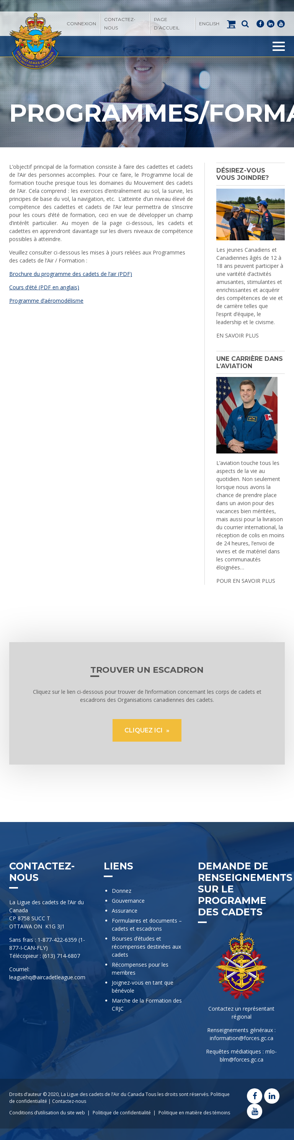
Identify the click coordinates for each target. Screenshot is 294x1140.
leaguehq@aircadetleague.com (47, 977)
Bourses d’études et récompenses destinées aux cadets (146, 946)
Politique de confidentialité (122, 1112)
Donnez (121, 890)
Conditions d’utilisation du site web (47, 1112)
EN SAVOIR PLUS (237, 335)
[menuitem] (209, 24)
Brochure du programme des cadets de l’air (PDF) (70, 273)
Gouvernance (128, 900)
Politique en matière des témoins (194, 1112)
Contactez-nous (120, 23)
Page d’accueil (167, 23)
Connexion (81, 23)
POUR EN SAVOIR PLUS (245, 580)
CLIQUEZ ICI (144, 730)
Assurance (124, 910)
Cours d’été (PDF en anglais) (44, 287)
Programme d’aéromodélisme (46, 300)
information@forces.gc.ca (241, 1038)
